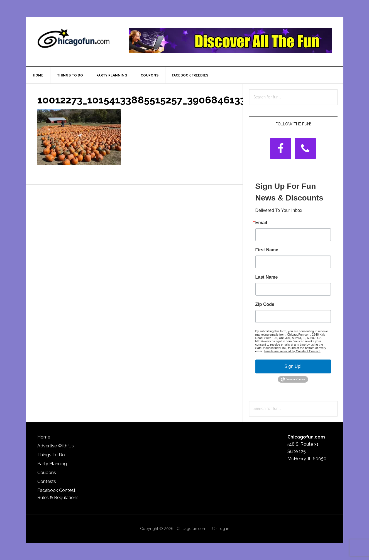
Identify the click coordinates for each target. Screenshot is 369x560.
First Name (266, 250)
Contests (46, 481)
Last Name (266, 277)
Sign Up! (292, 366)
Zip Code (264, 304)
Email (261, 222)
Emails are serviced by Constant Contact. (292, 351)
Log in (223, 528)
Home (43, 437)
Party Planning (52, 463)
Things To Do (51, 454)
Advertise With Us (55, 446)
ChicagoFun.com (73, 40)
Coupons (46, 472)
